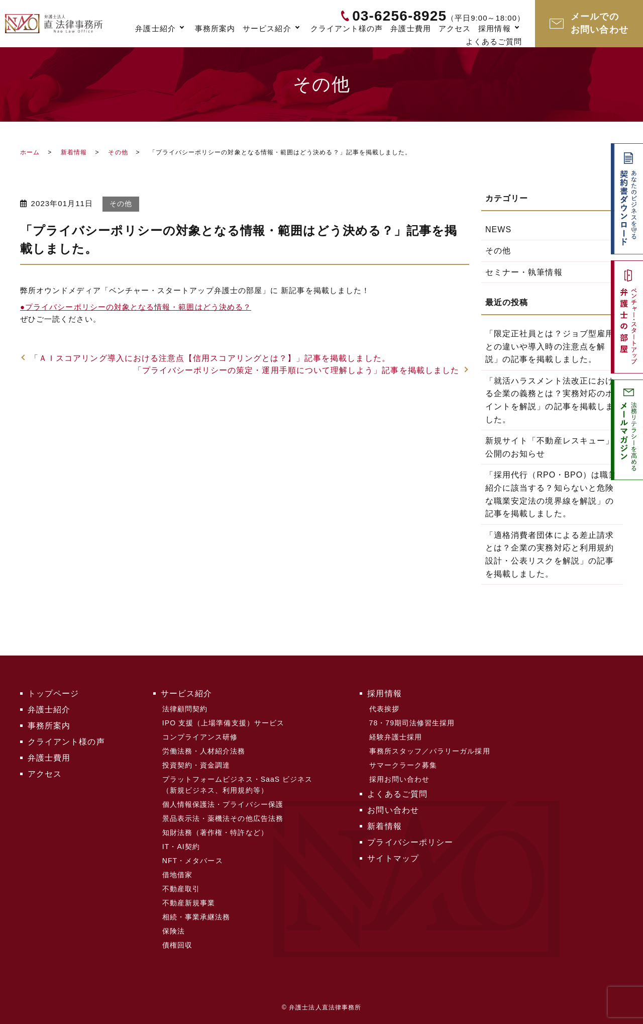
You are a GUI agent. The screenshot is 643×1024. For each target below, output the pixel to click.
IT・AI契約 (181, 847)
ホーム (30, 152)
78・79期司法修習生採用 (412, 723)
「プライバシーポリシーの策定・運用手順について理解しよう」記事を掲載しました (297, 370)
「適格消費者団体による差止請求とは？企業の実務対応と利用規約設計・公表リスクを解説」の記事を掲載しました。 (549, 554)
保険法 (173, 931)
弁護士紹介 (155, 28)
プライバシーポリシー (410, 842)
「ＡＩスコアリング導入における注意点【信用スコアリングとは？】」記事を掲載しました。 (210, 358)
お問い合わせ (392, 810)
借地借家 (177, 875)
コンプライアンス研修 (200, 737)
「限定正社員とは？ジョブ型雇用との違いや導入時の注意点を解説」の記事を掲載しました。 (549, 346)
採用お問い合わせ (399, 779)
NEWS (498, 229)
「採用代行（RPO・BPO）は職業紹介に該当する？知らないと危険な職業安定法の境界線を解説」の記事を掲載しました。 (551, 494)
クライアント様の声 (346, 28)
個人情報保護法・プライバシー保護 (222, 804)
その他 (118, 152)
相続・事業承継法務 (196, 917)
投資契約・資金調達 (196, 765)
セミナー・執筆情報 (524, 272)
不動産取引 (181, 889)
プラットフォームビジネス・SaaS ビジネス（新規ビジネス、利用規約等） (237, 784)
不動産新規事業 (188, 903)
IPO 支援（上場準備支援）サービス (223, 723)
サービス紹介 (267, 28)
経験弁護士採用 (395, 737)
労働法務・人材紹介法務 (204, 751)
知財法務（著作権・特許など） (215, 832)
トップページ (53, 693)
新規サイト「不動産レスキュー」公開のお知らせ (549, 447)
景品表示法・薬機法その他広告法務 (222, 818)
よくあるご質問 (494, 41)
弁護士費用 (410, 28)
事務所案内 (215, 28)
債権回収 (177, 945)
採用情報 (494, 28)
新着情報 (74, 152)
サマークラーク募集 (403, 765)
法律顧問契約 (184, 709)
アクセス (455, 28)
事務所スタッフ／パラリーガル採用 (429, 751)
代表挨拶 (384, 709)
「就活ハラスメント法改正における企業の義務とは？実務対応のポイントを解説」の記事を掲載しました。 (549, 400)
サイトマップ (392, 858)
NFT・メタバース (192, 861)
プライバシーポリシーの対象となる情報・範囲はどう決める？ (135, 307)
